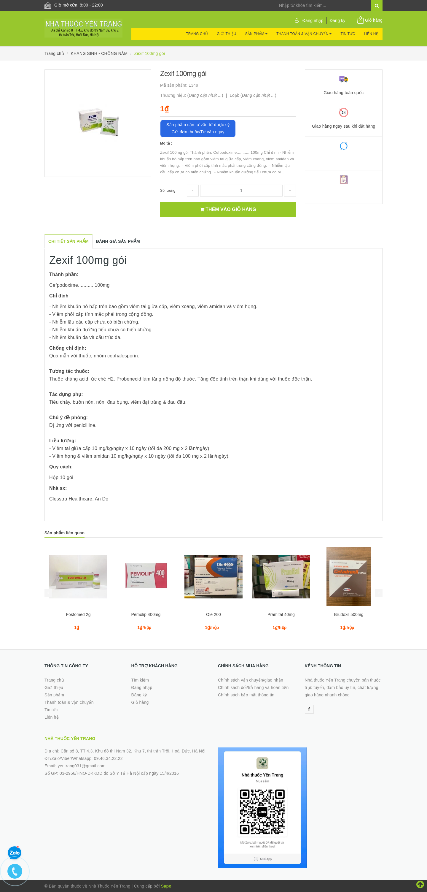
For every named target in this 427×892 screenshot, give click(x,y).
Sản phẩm (256, 34)
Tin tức (347, 34)
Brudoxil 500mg (348, 614)
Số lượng (167, 190)
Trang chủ (197, 34)
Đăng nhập (313, 20)
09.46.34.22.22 (108, 758)
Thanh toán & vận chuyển (304, 34)
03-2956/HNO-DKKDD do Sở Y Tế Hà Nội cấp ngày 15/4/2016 (119, 773)
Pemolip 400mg (145, 614)
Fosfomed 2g (78, 614)
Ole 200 (213, 614)
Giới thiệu (226, 34)
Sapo (166, 886)
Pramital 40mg (281, 614)
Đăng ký (337, 20)
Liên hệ (371, 34)
